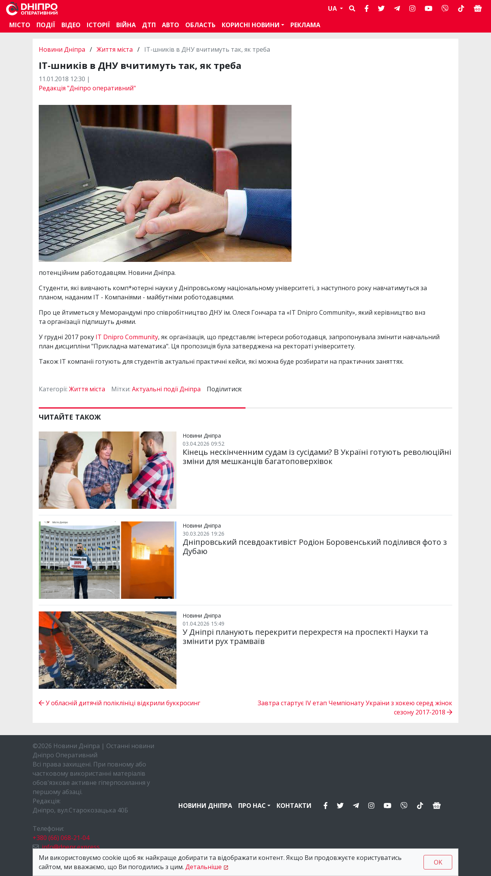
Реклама (305, 25)
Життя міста (115, 49)
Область (200, 25)
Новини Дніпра (63, 49)
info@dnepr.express (71, 847)
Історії (98, 25)
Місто (19, 25)
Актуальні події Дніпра (166, 389)
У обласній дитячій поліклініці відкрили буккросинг (119, 703)
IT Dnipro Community (126, 337)
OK (438, 862)
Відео (71, 25)
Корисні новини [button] (251, 25)
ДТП (149, 25)
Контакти (294, 805)
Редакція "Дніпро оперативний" (87, 88)
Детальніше (203, 867)
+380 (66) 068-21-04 (61, 838)
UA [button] (333, 8)
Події (45, 25)
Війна (126, 25)
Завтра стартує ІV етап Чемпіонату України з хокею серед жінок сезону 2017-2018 (355, 707)
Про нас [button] (252, 805)
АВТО (170, 25)
